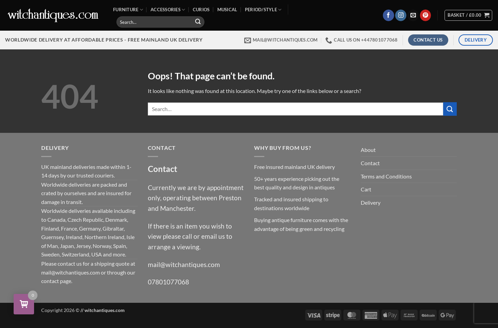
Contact (370, 163)
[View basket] (468, 15)
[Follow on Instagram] (400, 15)
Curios (201, 9)
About (368, 149)
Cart (366, 189)
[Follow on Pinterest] (425, 15)
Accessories (168, 9)
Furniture (128, 9)
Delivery (370, 202)
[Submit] (198, 22)
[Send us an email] (413, 15)
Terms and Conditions (386, 176)
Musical (227, 9)
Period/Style (263, 9)
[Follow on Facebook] (388, 15)
